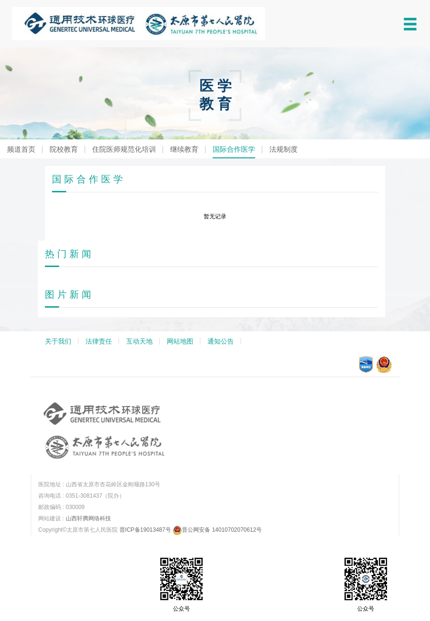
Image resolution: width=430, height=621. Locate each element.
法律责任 (99, 341)
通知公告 (220, 341)
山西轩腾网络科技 (88, 518)
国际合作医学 (234, 149)
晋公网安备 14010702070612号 (217, 529)
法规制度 (283, 149)
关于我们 (58, 341)
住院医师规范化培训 (124, 149)
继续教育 (184, 149)
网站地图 (180, 341)
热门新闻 (69, 254)
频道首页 (21, 149)
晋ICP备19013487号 (145, 529)
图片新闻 (69, 294)
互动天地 (139, 341)
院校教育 (64, 149)
